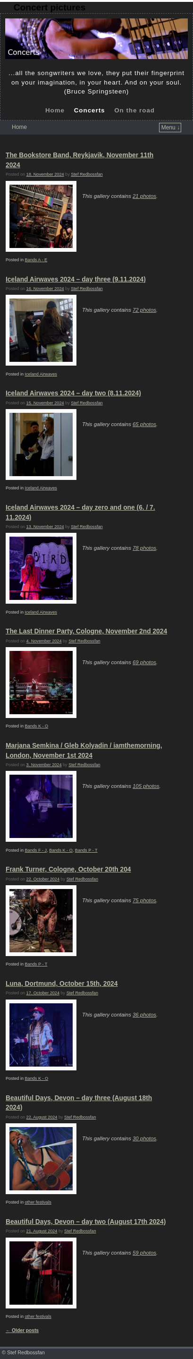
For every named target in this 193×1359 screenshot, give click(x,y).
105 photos (146, 786)
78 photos (144, 548)
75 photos (144, 900)
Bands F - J (36, 850)
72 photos (144, 310)
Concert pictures (49, 7)
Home (55, 110)
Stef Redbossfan (86, 174)
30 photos (144, 1138)
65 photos (144, 424)
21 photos (144, 196)
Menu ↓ (170, 127)
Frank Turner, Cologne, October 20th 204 (68, 869)
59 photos (144, 1253)
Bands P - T (86, 850)
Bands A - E (36, 259)
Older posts (22, 1330)
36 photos (144, 1014)
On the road (134, 110)
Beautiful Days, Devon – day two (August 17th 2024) (86, 1221)
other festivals (38, 1202)
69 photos (144, 662)
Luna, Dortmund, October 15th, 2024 (61, 983)
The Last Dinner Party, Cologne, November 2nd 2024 (86, 631)
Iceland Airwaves (41, 374)
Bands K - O (37, 726)
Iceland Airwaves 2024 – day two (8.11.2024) (73, 393)
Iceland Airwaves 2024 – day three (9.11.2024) (76, 279)
